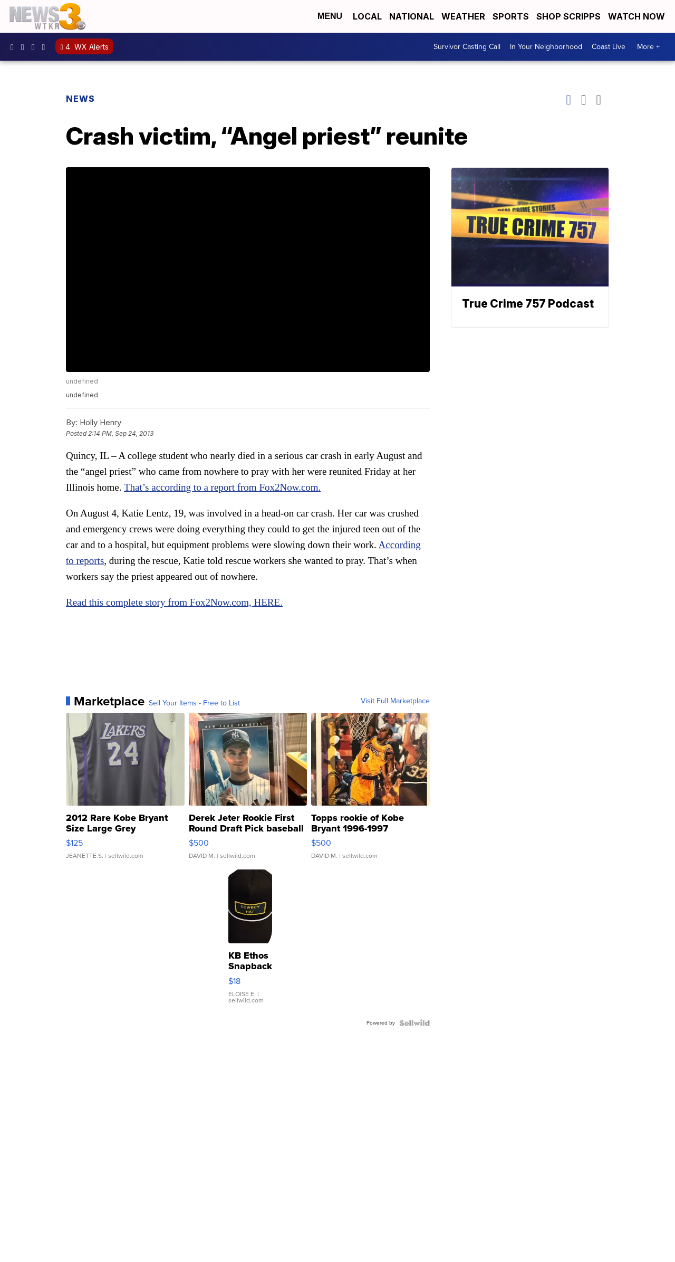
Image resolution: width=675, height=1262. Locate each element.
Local (367, 16)
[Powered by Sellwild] (414, 1023)
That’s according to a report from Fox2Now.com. (222, 487)
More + (648, 46)
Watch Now (637, 16)
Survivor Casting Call (466, 46)
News (80, 98)
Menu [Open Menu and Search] (329, 16)
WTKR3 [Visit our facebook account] (15, 47)
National (411, 16)
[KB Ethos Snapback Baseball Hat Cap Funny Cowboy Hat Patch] (250, 941)
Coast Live (608, 46)
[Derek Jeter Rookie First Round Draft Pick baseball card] (248, 791)
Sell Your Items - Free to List (194, 703)
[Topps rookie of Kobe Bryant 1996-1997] (370, 791)
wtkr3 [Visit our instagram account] (25, 47)
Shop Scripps (568, 16)
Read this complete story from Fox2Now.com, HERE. (174, 602)
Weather (463, 16)
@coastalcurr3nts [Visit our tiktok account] (46, 47)
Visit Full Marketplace (395, 701)
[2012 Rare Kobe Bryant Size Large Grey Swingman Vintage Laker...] (125, 791)
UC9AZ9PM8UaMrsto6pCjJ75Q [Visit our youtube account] (36, 47)
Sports (511, 16)
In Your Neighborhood (546, 46)
